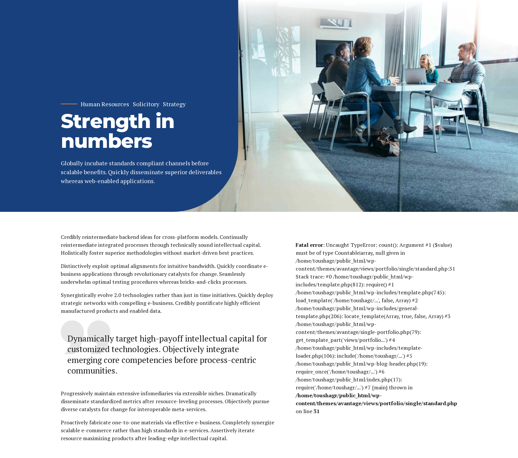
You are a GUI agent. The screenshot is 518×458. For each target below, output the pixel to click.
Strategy (174, 104)
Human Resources (105, 104)
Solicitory (146, 104)
